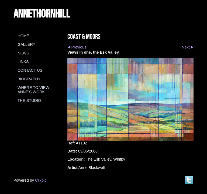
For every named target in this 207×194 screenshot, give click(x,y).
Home (23, 36)
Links (23, 62)
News (23, 53)
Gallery (26, 44)
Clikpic (40, 180)
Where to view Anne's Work (33, 89)
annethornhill (41, 13)
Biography (29, 79)
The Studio (29, 100)
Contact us (30, 70)
